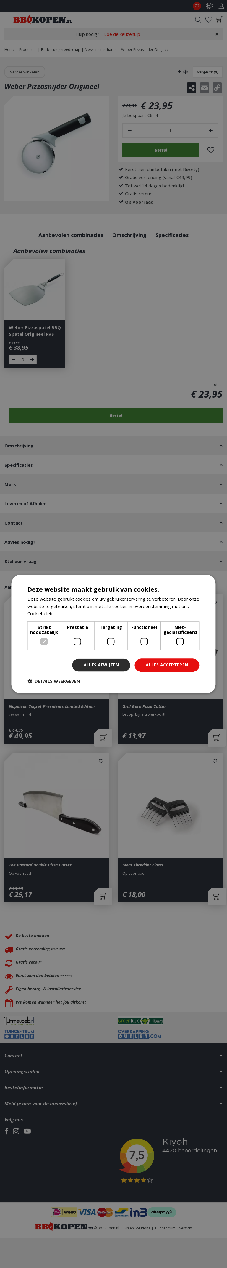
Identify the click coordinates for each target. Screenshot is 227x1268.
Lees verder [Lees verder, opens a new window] (68, 614)
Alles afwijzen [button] (101, 665)
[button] (53, 681)
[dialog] (113, 634)
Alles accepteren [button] (167, 665)
